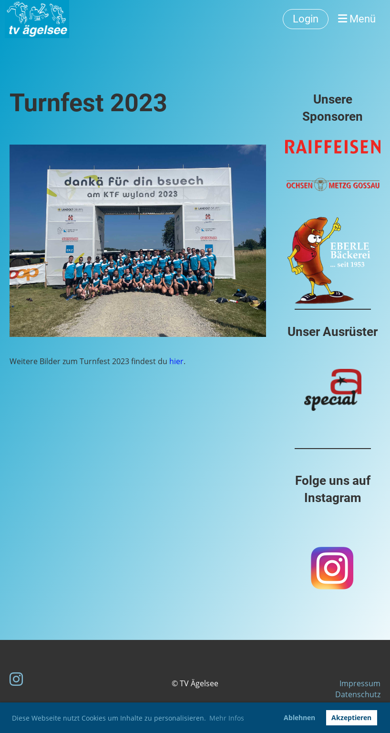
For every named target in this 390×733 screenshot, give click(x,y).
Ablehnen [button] (299, 717)
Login (305, 19)
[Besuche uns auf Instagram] (16, 679)
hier (176, 361)
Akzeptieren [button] (351, 717)
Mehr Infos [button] (226, 718)
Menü (357, 19)
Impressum (359, 683)
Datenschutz (357, 694)
